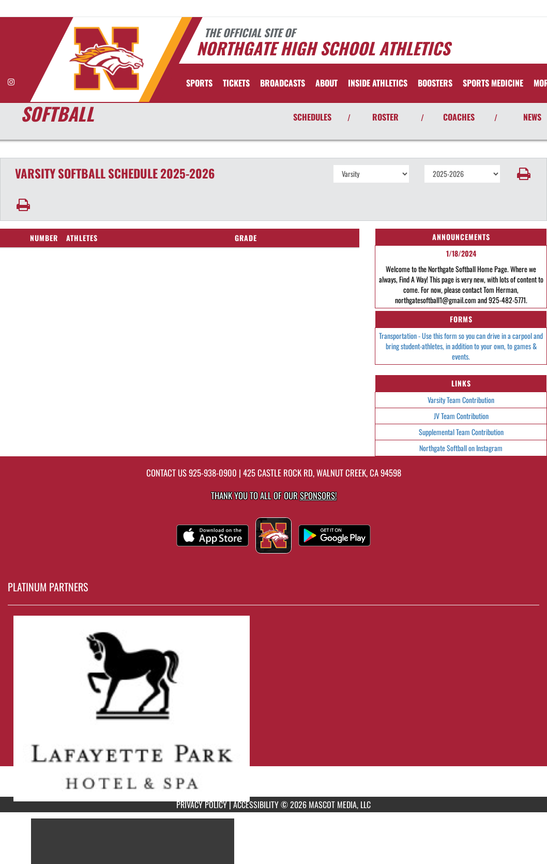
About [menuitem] (326, 83)
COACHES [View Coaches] (459, 117)
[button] (523, 174)
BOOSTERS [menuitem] (435, 83)
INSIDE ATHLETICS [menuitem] (377, 83)
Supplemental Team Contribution (461, 431)
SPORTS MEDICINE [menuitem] (493, 83)
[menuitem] (236, 83)
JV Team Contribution (461, 415)
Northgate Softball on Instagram (461, 447)
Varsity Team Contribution (461, 399)
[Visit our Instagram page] (11, 81)
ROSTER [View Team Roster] (385, 117)
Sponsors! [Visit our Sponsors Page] (318, 495)
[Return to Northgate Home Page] (106, 58)
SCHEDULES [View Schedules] (312, 117)
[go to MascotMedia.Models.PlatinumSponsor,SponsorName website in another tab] (273, 708)
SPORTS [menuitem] (199, 83)
